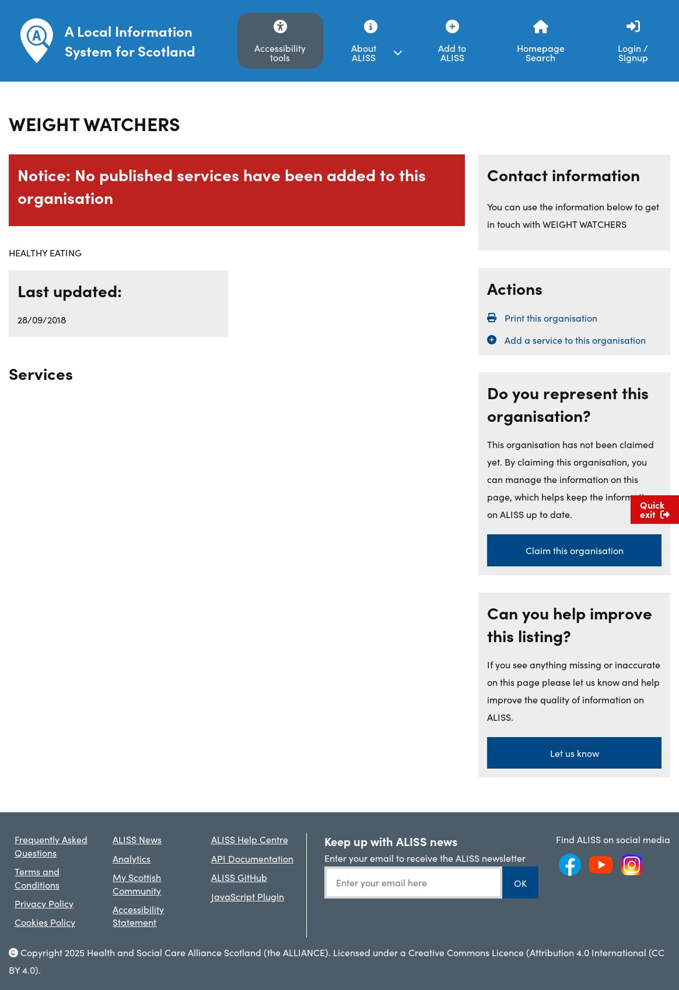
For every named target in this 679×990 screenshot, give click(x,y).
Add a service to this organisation (575, 339)
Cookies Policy (45, 921)
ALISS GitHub (239, 877)
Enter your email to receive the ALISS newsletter (425, 857)
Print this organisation (551, 317)
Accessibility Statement (138, 915)
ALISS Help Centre (249, 839)
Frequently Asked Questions (51, 845)
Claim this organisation (575, 550)
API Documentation (252, 858)
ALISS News (137, 839)
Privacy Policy (44, 903)
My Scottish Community (137, 883)
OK (520, 882)
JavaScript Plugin (247, 896)
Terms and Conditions (37, 877)
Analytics (131, 858)
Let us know (574, 752)
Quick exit (655, 509)
